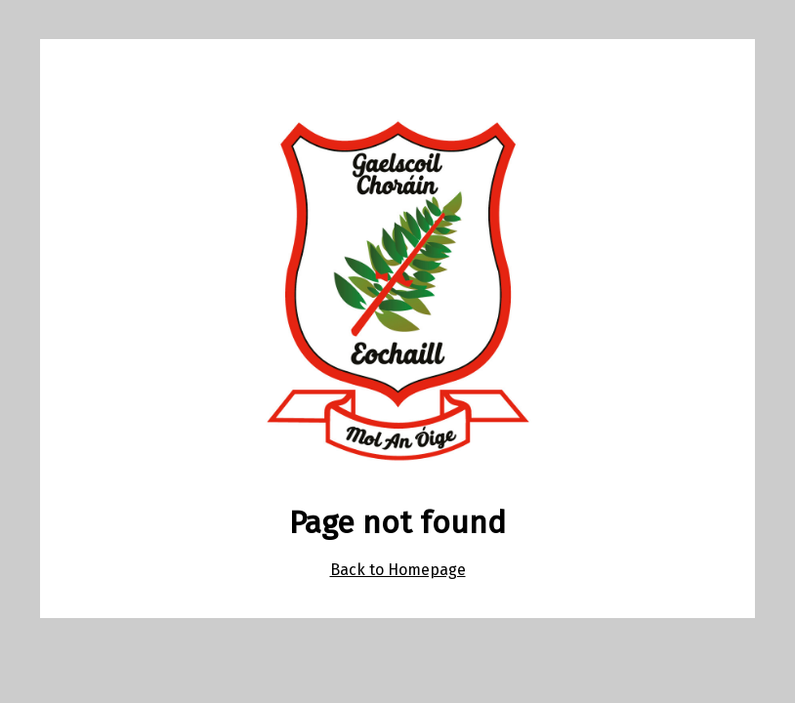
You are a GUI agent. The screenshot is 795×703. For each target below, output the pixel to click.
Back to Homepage (398, 569)
